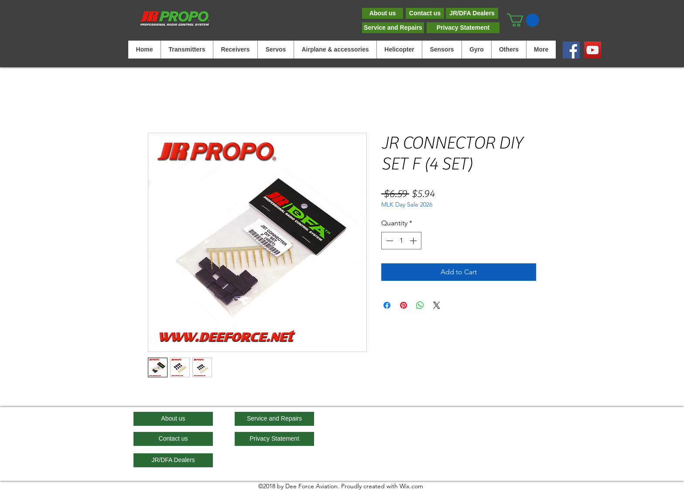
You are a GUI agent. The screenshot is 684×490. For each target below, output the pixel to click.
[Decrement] (389, 240)
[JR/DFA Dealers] (472, 13)
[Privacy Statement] (463, 27)
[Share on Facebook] (387, 305)
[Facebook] (571, 50)
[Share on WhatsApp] (420, 305)
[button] (523, 20)
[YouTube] (592, 50)
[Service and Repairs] (393, 27)
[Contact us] (425, 13)
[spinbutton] (401, 240)
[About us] (382, 13)
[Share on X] (436, 305)
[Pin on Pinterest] (403, 305)
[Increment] (414, 240)
